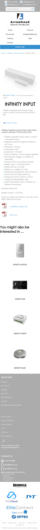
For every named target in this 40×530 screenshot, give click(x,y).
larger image (10, 95)
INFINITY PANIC (20, 368)
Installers (4, 389)
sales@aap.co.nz (28, 2)
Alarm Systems (6, 417)
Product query (11, 123)
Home (10, 30)
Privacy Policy (31, 523)
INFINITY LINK (20, 299)
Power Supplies (6, 436)
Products (30, 30)
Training (10, 38)
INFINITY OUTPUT (20, 334)
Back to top (12, 523)
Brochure (9, 215)
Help (30, 38)
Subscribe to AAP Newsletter (11, 405)
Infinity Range (19, 53)
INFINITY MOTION (20, 265)
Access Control (6, 424)
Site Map (22, 523)
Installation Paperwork (14, 207)
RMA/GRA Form (6, 397)
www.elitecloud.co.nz (29, 4)
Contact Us (20, 525)
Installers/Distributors (30, 34)
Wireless (9, 53)
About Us (4, 393)
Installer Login (20, 47)
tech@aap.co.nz (13, 4)
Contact (10, 42)
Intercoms (4, 432)
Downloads (10, 34)
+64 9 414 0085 (11, 2)
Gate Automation (7, 420)
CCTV (3, 428)
